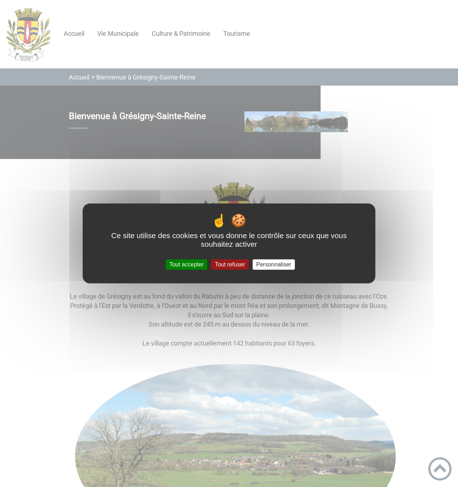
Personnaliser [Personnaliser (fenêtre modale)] (273, 264)
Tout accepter (186, 264)
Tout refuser (230, 264)
